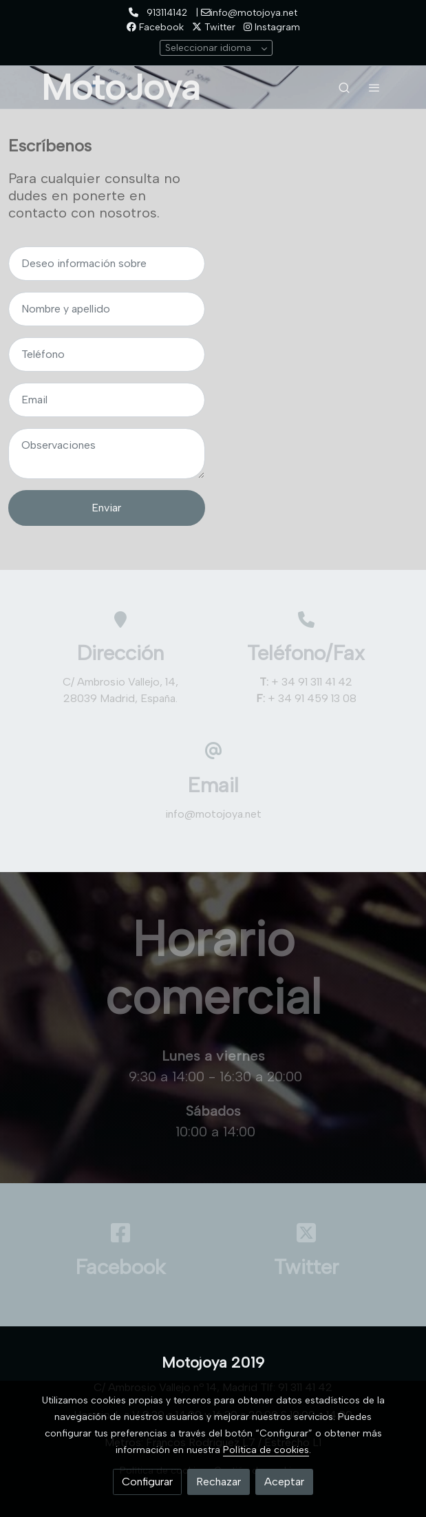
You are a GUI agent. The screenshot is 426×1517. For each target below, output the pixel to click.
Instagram (272, 27)
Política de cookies (266, 1450)
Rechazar (218, 1481)
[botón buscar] (344, 87)
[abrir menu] (374, 87)
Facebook (155, 27)
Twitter (213, 27)
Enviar (106, 507)
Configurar (147, 1481)
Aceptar (284, 1481)
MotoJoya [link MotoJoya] (120, 87)
